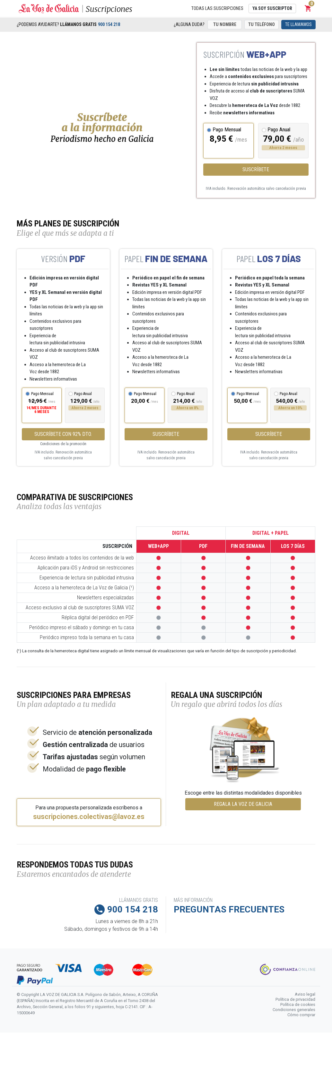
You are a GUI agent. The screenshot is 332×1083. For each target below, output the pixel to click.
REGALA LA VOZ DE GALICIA (243, 804)
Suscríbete (255, 169)
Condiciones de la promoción (63, 444)
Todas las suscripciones (217, 8)
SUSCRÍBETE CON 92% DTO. (63, 434)
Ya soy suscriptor (272, 8)
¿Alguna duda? (189, 24)
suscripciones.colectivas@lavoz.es (88, 817)
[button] (308, 8)
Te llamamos (298, 24)
